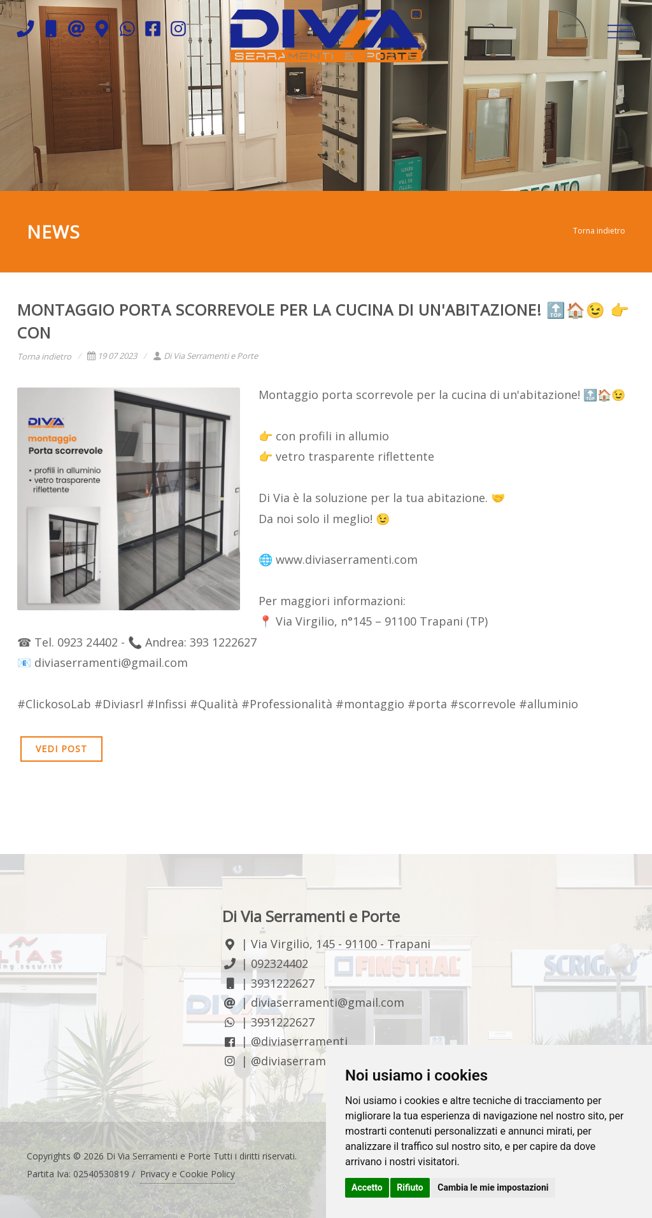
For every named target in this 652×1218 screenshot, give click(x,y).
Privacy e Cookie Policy (187, 1174)
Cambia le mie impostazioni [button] (492, 1187)
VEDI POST (61, 749)
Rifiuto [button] (410, 1187)
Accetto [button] (367, 1187)
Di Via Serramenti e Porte (205, 355)
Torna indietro (599, 230)
